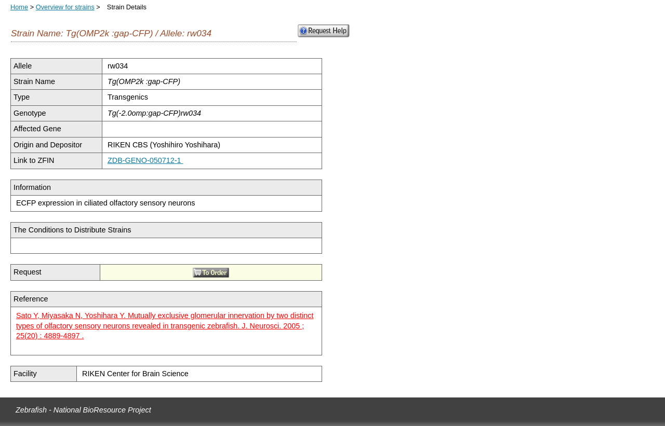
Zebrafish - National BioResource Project (83, 410)
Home (19, 7)
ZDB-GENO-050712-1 (145, 160)
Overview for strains (65, 7)
